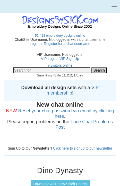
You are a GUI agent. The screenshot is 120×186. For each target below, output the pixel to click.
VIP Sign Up (69, 59)
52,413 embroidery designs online (60, 35)
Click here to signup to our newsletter (82, 148)
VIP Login (48, 59)
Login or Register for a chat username (60, 44)
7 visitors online (60, 65)
